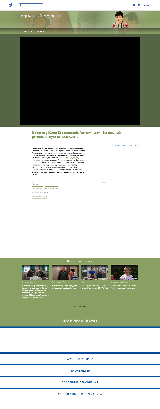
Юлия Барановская (51, 188)
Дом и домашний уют (40, 197)
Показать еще (80, 306)
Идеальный (38, 16)
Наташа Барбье (38, 188)
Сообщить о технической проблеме (125, 145)
